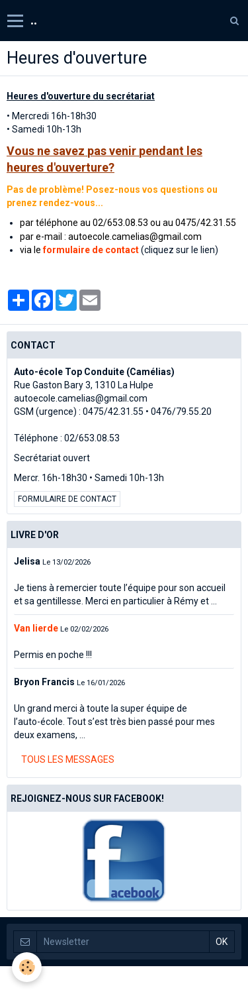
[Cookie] (27, 967)
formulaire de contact (91, 250)
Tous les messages (67, 759)
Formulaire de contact (67, 499)
